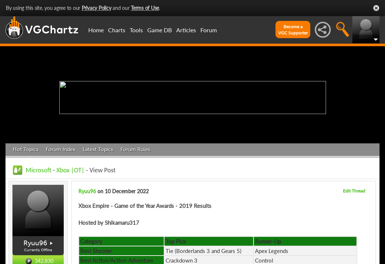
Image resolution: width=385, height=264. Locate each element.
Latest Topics (98, 149)
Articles (186, 29)
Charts (116, 29)
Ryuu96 (35, 243)
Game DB (159, 29)
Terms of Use (145, 8)
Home (96, 29)
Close (376, 8)
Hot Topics (25, 149)
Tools (136, 29)
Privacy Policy (96, 8)
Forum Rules (135, 149)
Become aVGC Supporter (293, 30)
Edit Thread (354, 191)
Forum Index (60, 149)
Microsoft (38, 170)
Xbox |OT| (71, 170)
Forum (208, 29)
